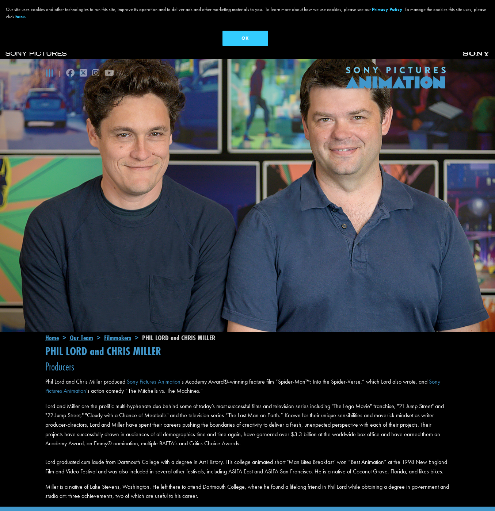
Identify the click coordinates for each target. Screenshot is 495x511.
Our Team (81, 326)
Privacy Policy (387, 9)
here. (20, 17)
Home (52, 326)
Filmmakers (117, 326)
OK (245, 38)
